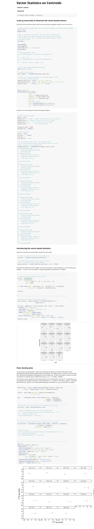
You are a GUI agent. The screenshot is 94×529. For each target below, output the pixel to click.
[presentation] (23, 271)
